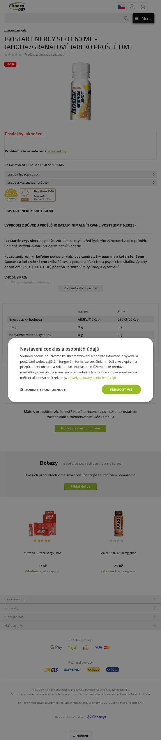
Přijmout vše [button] (121, 389)
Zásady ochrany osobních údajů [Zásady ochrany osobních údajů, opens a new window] (92, 377)
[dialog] (80, 370)
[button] (43, 390)
